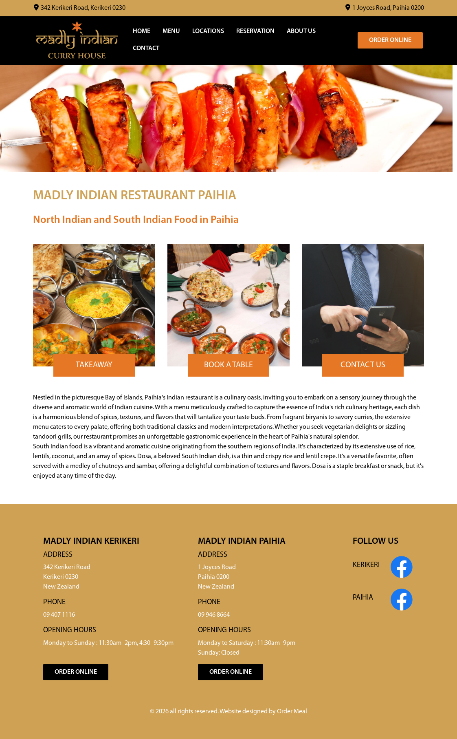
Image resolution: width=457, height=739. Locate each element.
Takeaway (94, 365)
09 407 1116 (59, 615)
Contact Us (363, 365)
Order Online (390, 40)
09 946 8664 (214, 615)
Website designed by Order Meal (263, 711)
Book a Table (228, 365)
